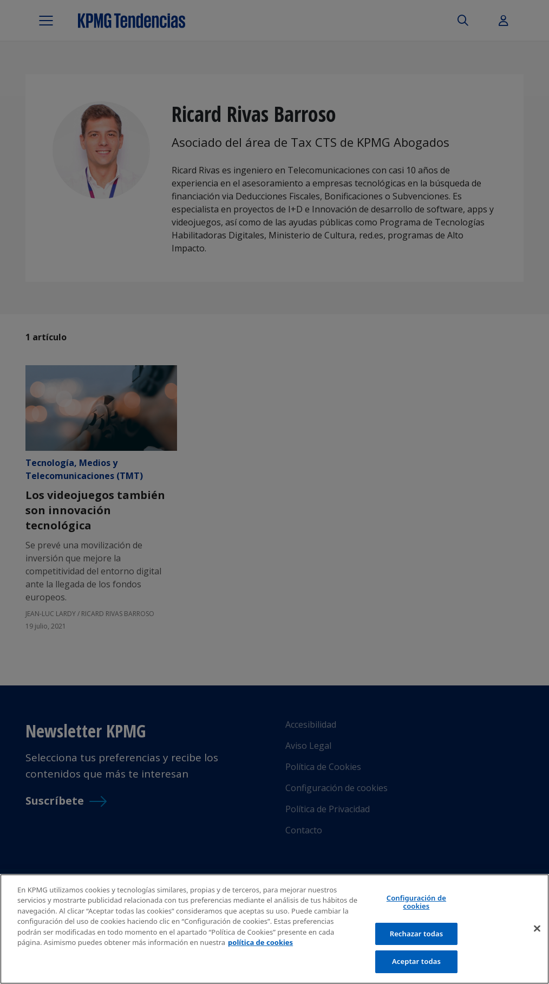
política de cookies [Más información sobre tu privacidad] (260, 942)
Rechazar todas (416, 933)
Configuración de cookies (416, 902)
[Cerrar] (537, 929)
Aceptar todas (416, 961)
